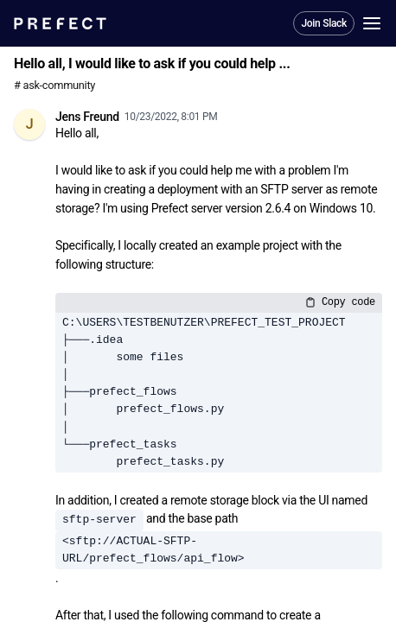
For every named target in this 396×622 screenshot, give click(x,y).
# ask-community (54, 85)
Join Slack (324, 23)
